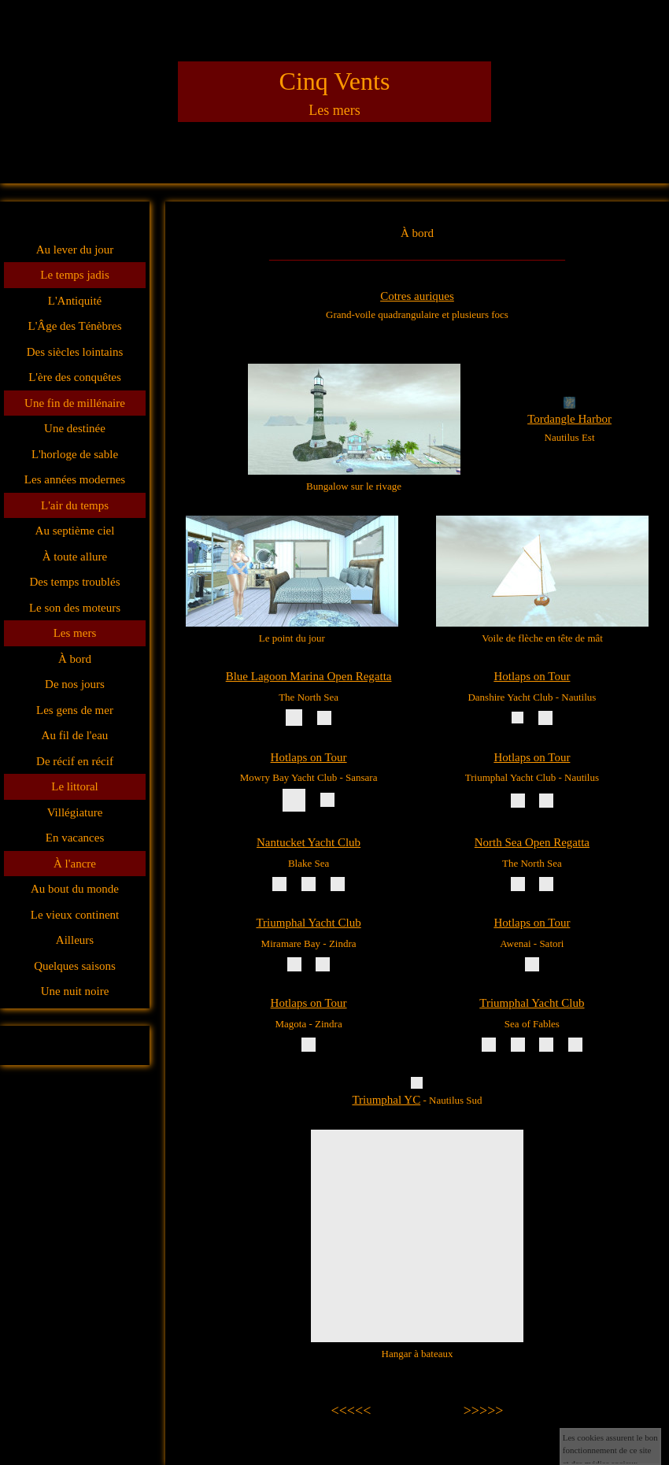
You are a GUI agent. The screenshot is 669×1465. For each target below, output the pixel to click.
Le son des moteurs (74, 607)
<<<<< (351, 1411)
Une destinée (74, 428)
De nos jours (75, 684)
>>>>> (484, 1411)
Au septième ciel (75, 530)
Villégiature (75, 812)
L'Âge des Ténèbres (74, 326)
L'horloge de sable (74, 454)
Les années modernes (74, 479)
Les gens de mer (74, 710)
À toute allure (75, 556)
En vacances (75, 837)
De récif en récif (74, 761)
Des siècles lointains (75, 352)
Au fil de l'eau (75, 735)
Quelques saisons (75, 966)
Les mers (75, 633)
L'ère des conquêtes (74, 377)
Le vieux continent (75, 914)
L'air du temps (75, 505)
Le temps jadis (74, 274)
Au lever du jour (75, 249)
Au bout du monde (75, 888)
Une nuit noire (75, 991)
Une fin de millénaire (74, 403)
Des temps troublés (75, 581)
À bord (74, 659)
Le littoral (74, 786)
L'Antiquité (75, 300)
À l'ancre (75, 863)
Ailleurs (75, 940)
